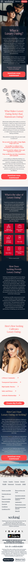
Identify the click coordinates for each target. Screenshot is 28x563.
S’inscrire (24, 1)
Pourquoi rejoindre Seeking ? (20, 499)
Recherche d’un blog (20, 504)
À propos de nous (6, 494)
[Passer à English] (5, 482)
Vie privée (4, 504)
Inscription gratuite (20, 495)
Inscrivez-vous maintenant (14, 74)
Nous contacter (6, 501)
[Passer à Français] (17, 482)
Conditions (5, 506)
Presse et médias (6, 499)
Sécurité (17, 511)
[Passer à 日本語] (24, 484)
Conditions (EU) (6, 509)
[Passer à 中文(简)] (4, 484)
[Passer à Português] (18, 484)
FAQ (3, 496)
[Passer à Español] (11, 482)
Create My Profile (14, 403)
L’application (18, 502)
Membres (17, 1)
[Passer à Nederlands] (11, 484)
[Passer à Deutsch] (23, 482)
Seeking (10, 436)
